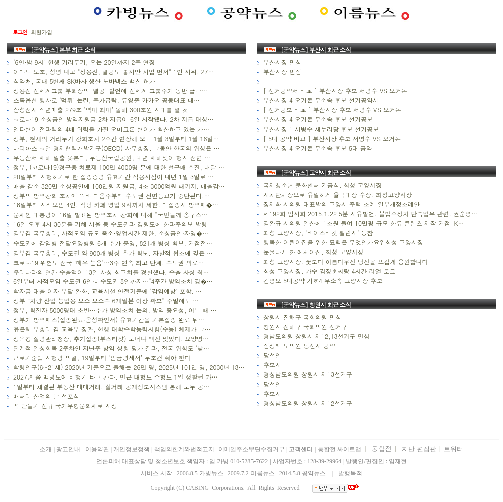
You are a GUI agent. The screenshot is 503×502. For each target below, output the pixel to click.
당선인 (271, 355)
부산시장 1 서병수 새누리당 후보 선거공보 (320, 128)
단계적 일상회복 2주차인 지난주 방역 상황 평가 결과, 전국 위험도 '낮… (110, 348)
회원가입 (41, 32)
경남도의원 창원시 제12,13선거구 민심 (315, 336)
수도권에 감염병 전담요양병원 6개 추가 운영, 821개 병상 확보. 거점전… (111, 243)
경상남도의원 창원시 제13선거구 (306, 374)
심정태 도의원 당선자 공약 (298, 345)
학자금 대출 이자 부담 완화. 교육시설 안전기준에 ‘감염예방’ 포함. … (106, 291)
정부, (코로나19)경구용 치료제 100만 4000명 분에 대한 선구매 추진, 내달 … (117, 167)
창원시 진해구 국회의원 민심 (301, 317)
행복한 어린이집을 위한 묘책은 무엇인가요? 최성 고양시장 (342, 242)
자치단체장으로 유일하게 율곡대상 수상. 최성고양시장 (336, 194)
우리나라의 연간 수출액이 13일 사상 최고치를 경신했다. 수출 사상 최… (110, 272)
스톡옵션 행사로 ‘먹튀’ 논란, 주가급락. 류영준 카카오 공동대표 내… (105, 100)
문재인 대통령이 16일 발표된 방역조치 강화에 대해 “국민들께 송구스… (109, 214)
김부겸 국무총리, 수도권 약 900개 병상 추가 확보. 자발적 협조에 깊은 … (112, 252)
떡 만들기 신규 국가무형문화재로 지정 (64, 405)
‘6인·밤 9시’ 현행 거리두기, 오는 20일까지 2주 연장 (83, 62)
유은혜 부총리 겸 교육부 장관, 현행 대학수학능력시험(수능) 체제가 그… (111, 329)
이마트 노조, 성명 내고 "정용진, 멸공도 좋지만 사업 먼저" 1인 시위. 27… (112, 71)
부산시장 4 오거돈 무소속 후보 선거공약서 (320, 100)
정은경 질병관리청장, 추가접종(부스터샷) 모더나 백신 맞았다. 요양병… (110, 338)
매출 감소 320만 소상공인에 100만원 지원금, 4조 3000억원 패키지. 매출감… (118, 186)
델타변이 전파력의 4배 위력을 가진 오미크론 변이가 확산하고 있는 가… (110, 128)
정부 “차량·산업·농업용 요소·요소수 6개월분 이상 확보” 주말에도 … (105, 300)
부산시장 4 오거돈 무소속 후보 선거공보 (317, 119)
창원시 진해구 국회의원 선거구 (304, 326)
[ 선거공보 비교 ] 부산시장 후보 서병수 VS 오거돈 (331, 109)
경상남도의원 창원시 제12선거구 (306, 403)
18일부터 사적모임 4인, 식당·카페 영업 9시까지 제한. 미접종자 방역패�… (114, 204)
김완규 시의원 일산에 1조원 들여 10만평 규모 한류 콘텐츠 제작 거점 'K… (362, 223)
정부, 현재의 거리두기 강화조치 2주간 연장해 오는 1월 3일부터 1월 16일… (115, 138)
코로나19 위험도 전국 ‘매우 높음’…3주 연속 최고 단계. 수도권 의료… (107, 262)
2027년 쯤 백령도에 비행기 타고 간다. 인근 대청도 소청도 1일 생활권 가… (114, 376)
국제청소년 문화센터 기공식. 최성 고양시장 (321, 185)
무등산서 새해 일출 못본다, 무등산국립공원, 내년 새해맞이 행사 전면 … (110, 157)
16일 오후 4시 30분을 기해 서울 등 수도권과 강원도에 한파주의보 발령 (109, 224)
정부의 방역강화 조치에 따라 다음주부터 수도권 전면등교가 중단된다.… (110, 195)
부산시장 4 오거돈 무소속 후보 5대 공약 (316, 148)
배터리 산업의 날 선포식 (45, 396)
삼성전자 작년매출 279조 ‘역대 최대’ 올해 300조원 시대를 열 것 (99, 109)
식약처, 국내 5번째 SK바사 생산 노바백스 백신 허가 (83, 81)
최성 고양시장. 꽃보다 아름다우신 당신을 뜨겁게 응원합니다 (344, 261)
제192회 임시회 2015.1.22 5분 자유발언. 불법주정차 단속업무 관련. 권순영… (369, 213)
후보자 (271, 364)
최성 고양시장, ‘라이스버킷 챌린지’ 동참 (317, 232)
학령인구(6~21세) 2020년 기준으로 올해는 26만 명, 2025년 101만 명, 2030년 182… (129, 367)
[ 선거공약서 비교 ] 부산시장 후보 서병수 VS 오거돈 (334, 90)
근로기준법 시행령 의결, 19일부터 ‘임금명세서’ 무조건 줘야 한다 (101, 357)
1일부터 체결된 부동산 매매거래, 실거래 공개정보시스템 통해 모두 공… (110, 386)
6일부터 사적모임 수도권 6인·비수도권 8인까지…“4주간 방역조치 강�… (112, 281)
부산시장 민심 (281, 62)
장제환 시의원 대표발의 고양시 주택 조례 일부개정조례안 (340, 204)
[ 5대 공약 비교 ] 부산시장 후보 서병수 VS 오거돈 (331, 138)
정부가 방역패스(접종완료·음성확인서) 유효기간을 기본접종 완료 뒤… (107, 319)
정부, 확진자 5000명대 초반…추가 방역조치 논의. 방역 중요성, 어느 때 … (114, 310)
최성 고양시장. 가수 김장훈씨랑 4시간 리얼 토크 (328, 271)
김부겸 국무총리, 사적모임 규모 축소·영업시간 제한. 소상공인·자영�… (109, 233)
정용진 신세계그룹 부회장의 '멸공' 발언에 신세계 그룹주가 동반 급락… (109, 90)
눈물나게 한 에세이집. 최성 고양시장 (312, 251)
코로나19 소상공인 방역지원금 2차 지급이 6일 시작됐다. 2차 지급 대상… (112, 119)
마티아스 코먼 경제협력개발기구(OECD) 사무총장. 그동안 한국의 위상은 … (115, 148)
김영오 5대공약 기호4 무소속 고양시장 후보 (322, 280)
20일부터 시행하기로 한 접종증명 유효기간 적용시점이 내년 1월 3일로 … (112, 176)
